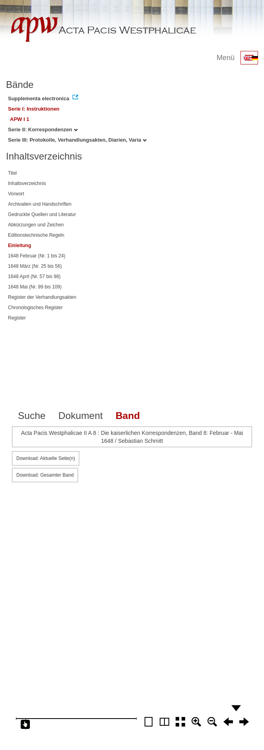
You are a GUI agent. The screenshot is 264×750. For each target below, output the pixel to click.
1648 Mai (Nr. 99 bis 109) (35, 287)
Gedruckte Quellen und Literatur (42, 214)
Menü (226, 58)
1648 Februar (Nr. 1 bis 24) (36, 256)
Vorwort (16, 194)
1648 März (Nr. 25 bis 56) (35, 266)
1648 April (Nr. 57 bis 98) (34, 276)
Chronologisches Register (35, 307)
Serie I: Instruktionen (33, 109)
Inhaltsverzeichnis (27, 183)
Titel (12, 173)
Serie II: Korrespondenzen (43, 129)
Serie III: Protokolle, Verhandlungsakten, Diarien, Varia (77, 140)
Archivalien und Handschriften (39, 204)
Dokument (80, 415)
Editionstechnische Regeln (36, 235)
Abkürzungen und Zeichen (36, 225)
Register (17, 318)
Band (127, 415)
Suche (31, 415)
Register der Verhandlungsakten (42, 297)
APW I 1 (19, 119)
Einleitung (19, 245)
